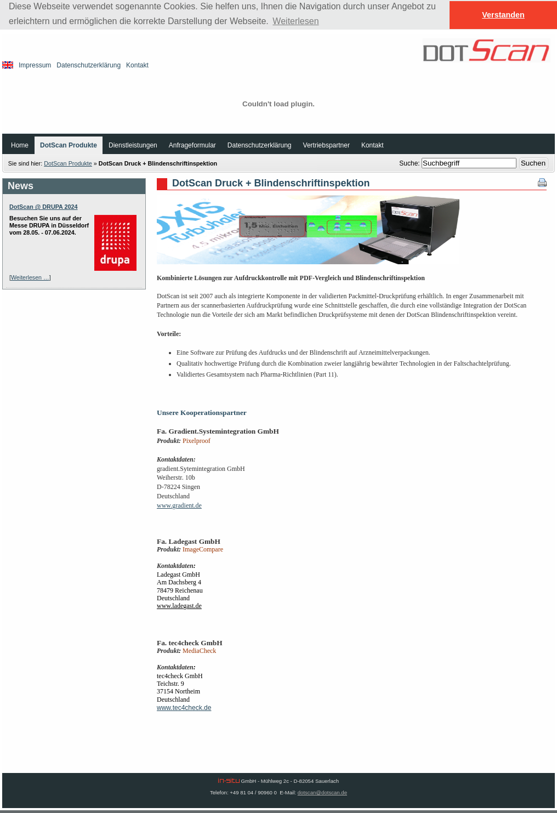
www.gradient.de (179, 505)
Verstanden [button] (503, 14)
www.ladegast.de (179, 606)
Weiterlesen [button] (295, 21)
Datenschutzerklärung (88, 65)
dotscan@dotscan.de (322, 792)
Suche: (410, 163)
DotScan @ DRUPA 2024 (43, 206)
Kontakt (137, 65)
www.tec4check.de (184, 708)
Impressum (35, 65)
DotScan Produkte (68, 163)
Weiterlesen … (30, 277)
